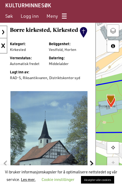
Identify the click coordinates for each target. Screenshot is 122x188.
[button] (5, 163)
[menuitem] (9, 16)
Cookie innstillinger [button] (58, 179)
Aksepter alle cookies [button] (97, 180)
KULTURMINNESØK (28, 5)
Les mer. (28, 179)
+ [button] (113, 163)
